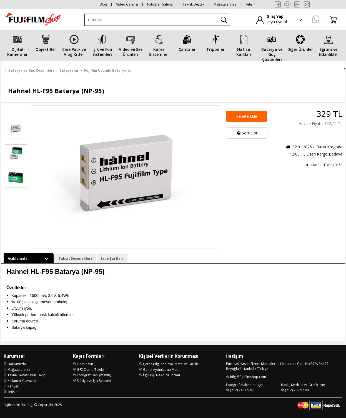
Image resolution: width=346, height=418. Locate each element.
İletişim (251, 4)
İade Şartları (112, 258)
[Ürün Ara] (151, 20)
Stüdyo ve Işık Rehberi (94, 380)
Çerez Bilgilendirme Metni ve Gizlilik (171, 364)
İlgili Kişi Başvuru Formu (161, 375)
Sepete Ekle (246, 116)
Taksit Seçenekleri (75, 258)
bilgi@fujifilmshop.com (248, 376)
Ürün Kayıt (85, 364)
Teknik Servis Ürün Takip (26, 375)
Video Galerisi (127, 4)
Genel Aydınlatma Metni (161, 369)
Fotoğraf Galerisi (160, 4)
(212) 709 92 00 (297, 390)
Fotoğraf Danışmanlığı (94, 375)
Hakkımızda (16, 364)
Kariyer (13, 386)
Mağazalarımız (225, 4)
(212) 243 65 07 (242, 390)
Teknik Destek (193, 4)
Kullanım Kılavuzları (22, 380)
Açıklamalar (28, 258)
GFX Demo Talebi (90, 369)
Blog (103, 4)
